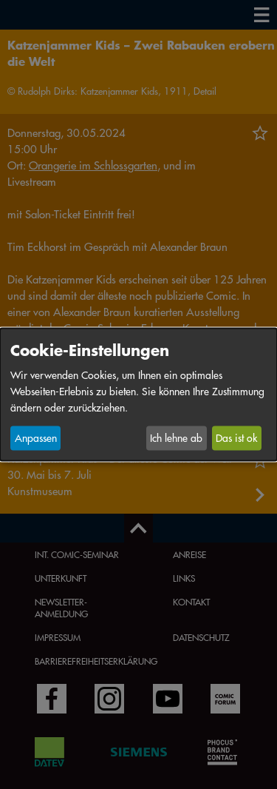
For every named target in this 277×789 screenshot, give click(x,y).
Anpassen (36, 438)
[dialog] (138, 395)
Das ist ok (236, 438)
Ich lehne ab (176, 438)
